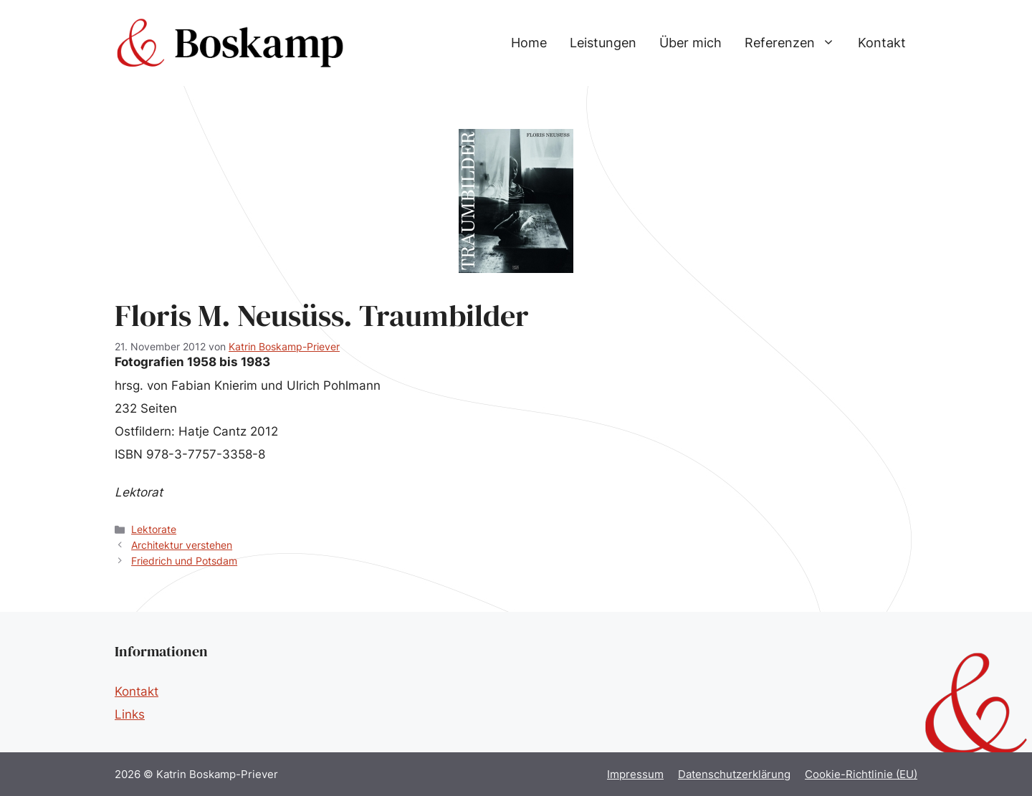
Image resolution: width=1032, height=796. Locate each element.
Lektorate (153, 529)
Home (529, 42)
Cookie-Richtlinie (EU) (861, 774)
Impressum (635, 774)
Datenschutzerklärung (734, 774)
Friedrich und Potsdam (184, 561)
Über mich (690, 42)
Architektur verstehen (181, 545)
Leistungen (603, 42)
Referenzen (795, 42)
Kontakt (882, 42)
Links (130, 714)
